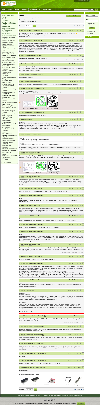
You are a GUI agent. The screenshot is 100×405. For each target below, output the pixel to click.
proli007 (23, 88)
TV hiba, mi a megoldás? (9, 124)
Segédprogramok (35, 9)
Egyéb (34, 21)
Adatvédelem (33, 395)
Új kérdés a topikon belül (73, 15)
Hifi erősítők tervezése (8, 60)
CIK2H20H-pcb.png (54, 173)
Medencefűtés (6, 66)
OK (96, 9)
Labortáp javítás (6, 82)
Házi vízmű (5, 147)
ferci (22, 30)
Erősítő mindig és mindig (9, 55)
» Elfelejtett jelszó (90, 31)
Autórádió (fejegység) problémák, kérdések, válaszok (8, 129)
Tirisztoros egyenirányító (8, 64)
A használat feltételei (23, 395)
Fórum (17, 9)
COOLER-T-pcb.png (52, 108)
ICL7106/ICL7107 (7, 133)
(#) (20, 30)
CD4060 (26, 45)
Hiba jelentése (78, 395)
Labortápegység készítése (9, 106)
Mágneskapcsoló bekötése (9, 114)
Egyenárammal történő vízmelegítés (8, 58)
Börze (4, 132)
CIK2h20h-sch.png (29, 173)
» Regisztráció (89, 33)
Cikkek (10, 9)
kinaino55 (23, 290)
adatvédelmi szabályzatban (63, 403)
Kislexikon (87, 0)
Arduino (4, 100)
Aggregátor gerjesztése (8, 62)
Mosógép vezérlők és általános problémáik (8, 84)
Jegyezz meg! (92, 23)
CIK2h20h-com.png (41, 173)
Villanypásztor (6, 79)
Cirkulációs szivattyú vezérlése (7, 142)
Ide (23, 319)
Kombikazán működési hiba (9, 99)
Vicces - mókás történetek (9, 77)
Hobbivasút (77, 0)
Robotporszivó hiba (7, 42)
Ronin (29, 30)
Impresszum (65, 395)
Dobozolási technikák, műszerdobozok (8, 71)
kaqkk (22, 55)
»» (35, 389)
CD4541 (21, 45)
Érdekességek (6, 97)
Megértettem (81, 403)
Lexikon (24, 9)
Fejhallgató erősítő (7, 80)
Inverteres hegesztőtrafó (8, 95)
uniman (23, 367)
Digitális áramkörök (26, 21)
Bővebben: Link (23, 370)
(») (41, 30)
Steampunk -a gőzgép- (8, 138)
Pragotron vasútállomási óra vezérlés (8, 93)
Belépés (92, 27)
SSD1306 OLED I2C (7, 152)
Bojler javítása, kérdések (9, 54)
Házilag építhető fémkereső (9, 102)
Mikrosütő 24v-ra (6, 145)
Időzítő (21, 15)
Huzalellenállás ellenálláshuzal (6, 121)
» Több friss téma (6, 162)
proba (22, 40)
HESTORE (82, 0)
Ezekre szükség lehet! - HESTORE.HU (29, 374)
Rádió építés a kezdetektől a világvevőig (9, 156)
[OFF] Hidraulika (6, 125)
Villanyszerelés (6, 87)
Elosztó (71, 395)
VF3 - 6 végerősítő (7, 116)
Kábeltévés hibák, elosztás (9, 149)
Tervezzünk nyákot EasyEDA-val (7, 118)
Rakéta (4, 154)
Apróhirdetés (47, 9)
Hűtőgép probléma (7, 159)
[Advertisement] (93, 69)
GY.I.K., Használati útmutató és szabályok (49, 395)
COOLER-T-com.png (40, 108)
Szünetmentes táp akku (8, 140)
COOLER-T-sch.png (28, 108)
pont (22, 326)
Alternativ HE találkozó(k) (9, 40)
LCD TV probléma (7, 44)
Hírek (3, 9)
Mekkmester (29, 18)
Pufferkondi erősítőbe (8, 52)
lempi (22, 119)
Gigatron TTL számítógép (9, 150)
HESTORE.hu (6, 104)
